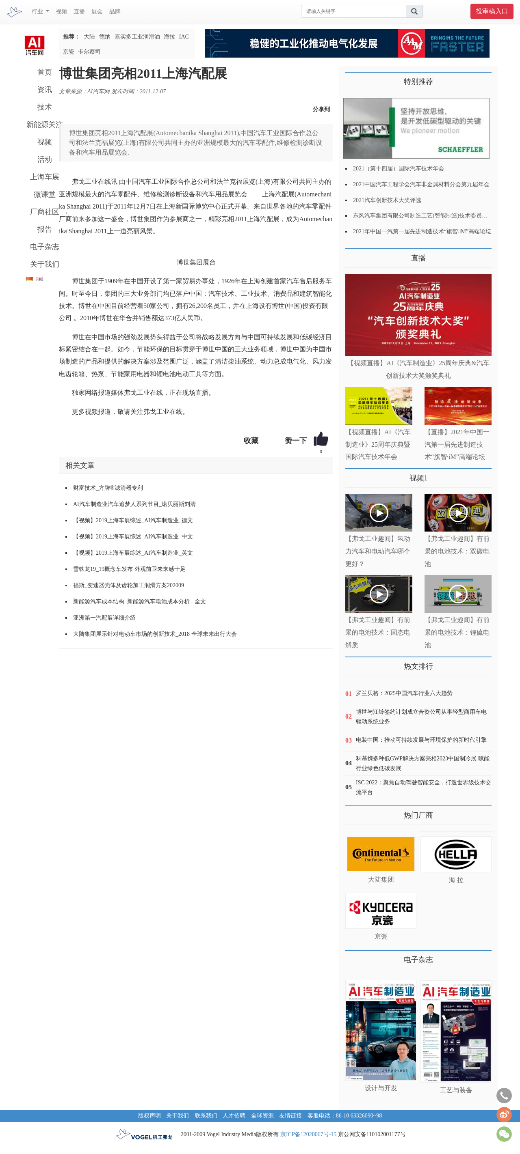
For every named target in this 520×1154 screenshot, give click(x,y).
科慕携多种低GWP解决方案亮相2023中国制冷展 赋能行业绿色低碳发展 (423, 763)
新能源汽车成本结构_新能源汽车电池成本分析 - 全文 (139, 602)
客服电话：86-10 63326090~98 (345, 1116)
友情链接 (290, 1116)
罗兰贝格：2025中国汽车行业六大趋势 (404, 693)
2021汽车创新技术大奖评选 (387, 200)
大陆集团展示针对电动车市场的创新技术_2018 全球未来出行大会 (155, 634)
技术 (44, 107)
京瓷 (68, 52)
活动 (44, 159)
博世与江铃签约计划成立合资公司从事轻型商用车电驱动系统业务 (421, 717)
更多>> (353, 255)
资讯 (44, 90)
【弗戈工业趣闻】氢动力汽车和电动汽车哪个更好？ (377, 551)
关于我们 (44, 264)
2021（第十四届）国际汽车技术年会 (398, 169)
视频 (61, 12)
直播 (79, 12)
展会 (97, 12)
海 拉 (456, 879)
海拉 (169, 37)
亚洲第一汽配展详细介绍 (104, 618)
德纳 (104, 37)
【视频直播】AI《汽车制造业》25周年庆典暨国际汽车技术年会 (378, 444)
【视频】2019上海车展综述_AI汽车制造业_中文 (133, 537)
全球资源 (262, 1116)
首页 (44, 72)
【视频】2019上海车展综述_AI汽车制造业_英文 (133, 553)
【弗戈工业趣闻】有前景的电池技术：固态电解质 (377, 632)
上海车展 (44, 177)
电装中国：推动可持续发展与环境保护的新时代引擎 (421, 740)
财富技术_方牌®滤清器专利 (108, 488)
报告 (44, 229)
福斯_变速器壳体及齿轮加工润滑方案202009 (128, 585)
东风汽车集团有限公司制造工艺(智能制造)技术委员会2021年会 (431, 216)
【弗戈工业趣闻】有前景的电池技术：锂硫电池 (457, 632)
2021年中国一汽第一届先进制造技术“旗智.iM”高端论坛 (422, 231)
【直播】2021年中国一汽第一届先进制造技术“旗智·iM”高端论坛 (457, 444)
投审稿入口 (492, 11)
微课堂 (45, 194)
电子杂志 (44, 247)
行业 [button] (38, 12)
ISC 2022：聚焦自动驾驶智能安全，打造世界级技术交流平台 (423, 787)
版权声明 (149, 1116)
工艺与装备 (456, 1090)
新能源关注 (44, 125)
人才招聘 (234, 1116)
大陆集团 (381, 879)
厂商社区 (44, 212)
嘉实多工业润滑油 (137, 37)
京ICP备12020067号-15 (308, 1134)
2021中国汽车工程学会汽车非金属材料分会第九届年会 (421, 184)
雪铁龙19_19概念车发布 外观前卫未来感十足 (129, 569)
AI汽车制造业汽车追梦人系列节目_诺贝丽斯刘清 (134, 504)
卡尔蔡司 (89, 52)
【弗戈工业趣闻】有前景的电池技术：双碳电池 (457, 551)
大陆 (89, 37)
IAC (184, 37)
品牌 (115, 12)
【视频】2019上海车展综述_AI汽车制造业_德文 (133, 520)
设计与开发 (381, 1088)
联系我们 (206, 1116)
